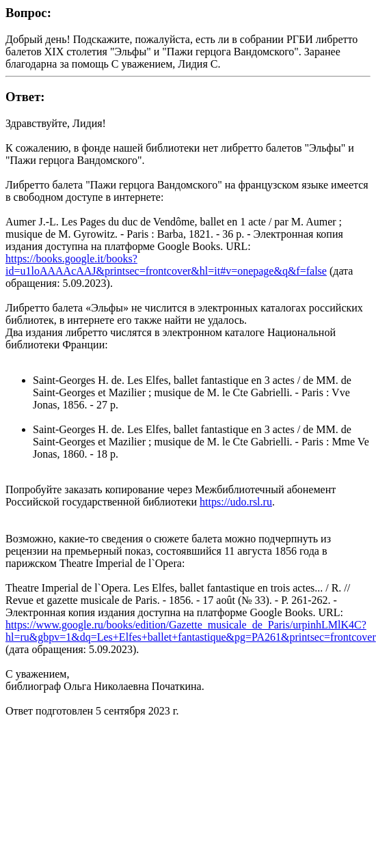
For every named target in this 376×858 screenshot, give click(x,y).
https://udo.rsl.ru (236, 502)
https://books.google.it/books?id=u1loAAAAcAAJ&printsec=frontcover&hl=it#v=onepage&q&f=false (166, 265)
